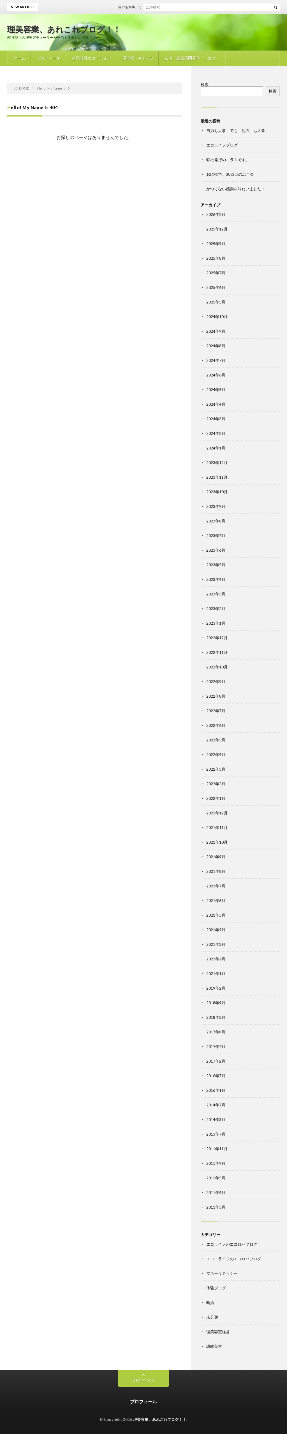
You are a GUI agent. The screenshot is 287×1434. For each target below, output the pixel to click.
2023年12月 (217, 462)
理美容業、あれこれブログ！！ (64, 29)
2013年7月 (215, 1134)
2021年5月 (215, 915)
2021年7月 (215, 885)
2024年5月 (215, 389)
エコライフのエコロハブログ (231, 1244)
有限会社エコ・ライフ (91, 58)
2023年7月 (215, 535)
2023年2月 (215, 608)
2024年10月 (217, 316)
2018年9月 (215, 1002)
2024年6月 (215, 375)
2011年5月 (215, 1177)
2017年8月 (215, 1031)
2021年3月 (215, 944)
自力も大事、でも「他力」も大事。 (149, 7)
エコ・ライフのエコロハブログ (233, 1258)
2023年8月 (215, 521)
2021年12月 (217, 812)
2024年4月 (215, 404)
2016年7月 (215, 1075)
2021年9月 (215, 856)
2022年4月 (215, 754)
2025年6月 (215, 287)
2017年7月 (215, 1046)
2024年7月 (215, 360)
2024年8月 (215, 345)
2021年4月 (215, 929)
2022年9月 (215, 681)
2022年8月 (215, 696)
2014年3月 (215, 1119)
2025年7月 (215, 272)
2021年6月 (215, 900)
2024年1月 (215, 448)
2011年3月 (215, 1207)
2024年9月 (215, 331)
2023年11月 (217, 477)
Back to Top (143, 1380)
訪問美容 (214, 1346)
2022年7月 (215, 710)
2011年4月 (215, 1192)
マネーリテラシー (222, 1273)
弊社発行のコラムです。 (227, 159)
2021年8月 (215, 871)
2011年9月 (215, 1163)
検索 (205, 84)
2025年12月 (217, 229)
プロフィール (48, 58)
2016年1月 (215, 1090)
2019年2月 (215, 988)
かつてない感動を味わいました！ (235, 188)
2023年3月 (215, 594)
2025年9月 (215, 243)
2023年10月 (217, 491)
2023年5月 (215, 564)
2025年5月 (215, 302)
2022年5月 (215, 739)
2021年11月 (217, 827)
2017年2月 (215, 1061)
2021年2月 (215, 958)
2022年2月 (215, 783)
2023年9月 (215, 506)
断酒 (210, 1302)
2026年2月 (215, 214)
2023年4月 (215, 579)
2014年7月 (215, 1104)
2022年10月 (217, 667)
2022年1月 (215, 798)
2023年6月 (215, 550)
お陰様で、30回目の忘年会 (230, 174)
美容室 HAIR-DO (138, 58)
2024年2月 (215, 433)
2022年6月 (215, 725)
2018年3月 (215, 1017)
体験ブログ (216, 1287)
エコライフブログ (222, 145)
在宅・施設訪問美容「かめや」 (192, 58)
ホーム (19, 58)
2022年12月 (217, 637)
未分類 (212, 1317)
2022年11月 (217, 652)
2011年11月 (217, 1148)
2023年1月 (215, 623)
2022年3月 (215, 769)
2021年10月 (217, 842)
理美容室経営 (218, 1331)
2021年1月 (215, 973)
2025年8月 (215, 258)
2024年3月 (215, 418)
